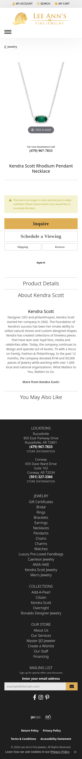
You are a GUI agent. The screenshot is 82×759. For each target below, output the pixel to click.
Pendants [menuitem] (40, 533)
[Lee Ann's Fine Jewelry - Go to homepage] (41, 19)
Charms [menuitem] (41, 543)
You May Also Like (41, 397)
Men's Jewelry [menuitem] (41, 575)
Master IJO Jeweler (40, 640)
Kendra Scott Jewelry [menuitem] (41, 569)
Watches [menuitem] (41, 548)
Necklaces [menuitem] (41, 528)
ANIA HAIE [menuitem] (41, 564)
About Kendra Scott (41, 295)
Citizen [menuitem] (41, 597)
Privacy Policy (52, 730)
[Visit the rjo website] (48, 717)
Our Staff (41, 651)
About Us (41, 630)
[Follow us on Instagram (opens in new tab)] (40, 697)
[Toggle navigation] (8, 32)
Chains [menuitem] (41, 538)
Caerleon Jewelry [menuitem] (41, 559)
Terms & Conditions (23, 739)
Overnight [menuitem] (41, 607)
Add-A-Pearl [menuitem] (41, 592)
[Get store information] (41, 451)
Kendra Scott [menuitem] (41, 602)
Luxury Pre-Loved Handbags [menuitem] (41, 554)
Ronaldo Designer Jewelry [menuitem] (41, 613)
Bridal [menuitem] (41, 507)
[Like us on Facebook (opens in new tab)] (34, 697)
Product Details (41, 283)
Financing (41, 656)
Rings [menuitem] (41, 512)
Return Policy (30, 730)
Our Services (41, 635)
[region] (41, 98)
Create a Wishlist (41, 646)
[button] (22, 3)
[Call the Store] (41, 447)
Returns (60, 246)
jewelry (12, 47)
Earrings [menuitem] (40, 522)
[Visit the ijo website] (35, 717)
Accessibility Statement (55, 739)
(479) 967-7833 (41, 150)
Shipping (22, 246)
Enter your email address (41, 678)
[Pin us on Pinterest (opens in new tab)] (47, 697)
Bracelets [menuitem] (41, 517)
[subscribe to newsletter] (72, 686)
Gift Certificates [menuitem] (41, 501)
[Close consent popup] (75, 752)
